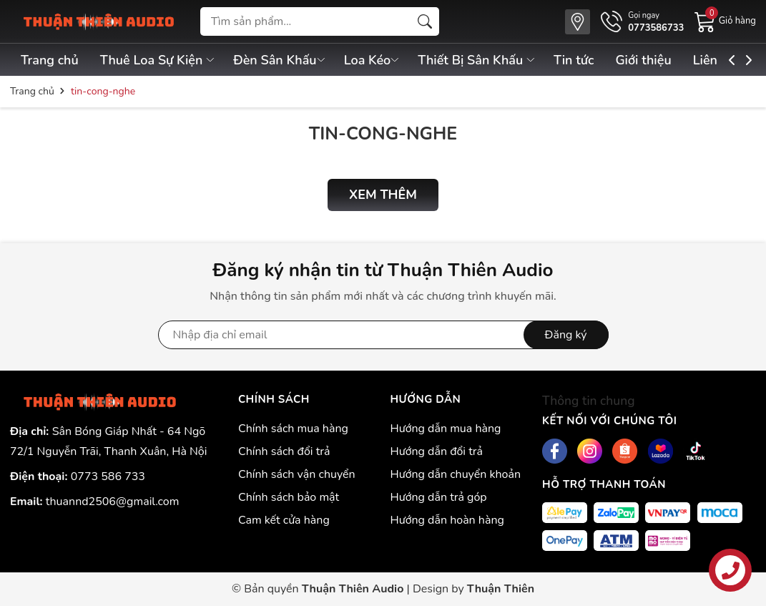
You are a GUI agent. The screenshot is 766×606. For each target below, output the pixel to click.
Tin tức (581, 60)
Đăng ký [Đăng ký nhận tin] (566, 335)
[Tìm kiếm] (425, 21)
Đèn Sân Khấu (282, 60)
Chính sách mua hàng (293, 428)
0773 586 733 (108, 476)
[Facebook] (554, 451)
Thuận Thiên (500, 589)
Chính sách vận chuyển (296, 474)
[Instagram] (589, 451)
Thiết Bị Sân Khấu (482, 60)
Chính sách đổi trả (284, 451)
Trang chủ (50, 60)
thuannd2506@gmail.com (113, 501)
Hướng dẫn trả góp (438, 497)
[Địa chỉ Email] (383, 335)
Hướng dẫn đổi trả (436, 451)
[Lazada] (660, 451)
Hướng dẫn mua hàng (445, 428)
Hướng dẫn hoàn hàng (447, 520)
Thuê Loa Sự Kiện (159, 60)
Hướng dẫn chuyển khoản (455, 474)
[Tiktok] (695, 451)
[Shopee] (624, 451)
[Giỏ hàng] (725, 20)
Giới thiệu (652, 60)
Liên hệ (724, 60)
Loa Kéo (377, 60)
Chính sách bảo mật (288, 497)
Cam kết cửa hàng (284, 520)
